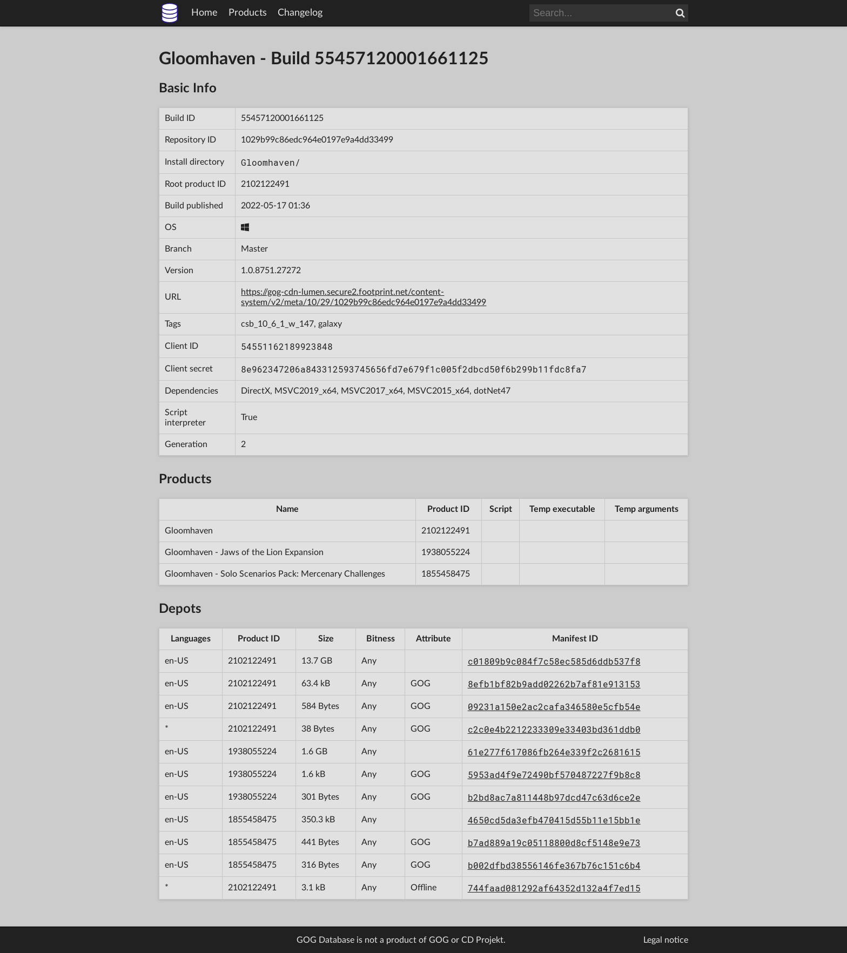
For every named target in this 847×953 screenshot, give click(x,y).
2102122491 (265, 184)
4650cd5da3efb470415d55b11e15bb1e (554, 820)
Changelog (300, 13)
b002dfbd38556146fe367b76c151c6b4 (554, 865)
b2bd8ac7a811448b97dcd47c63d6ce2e (554, 797)
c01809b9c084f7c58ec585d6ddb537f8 (554, 661)
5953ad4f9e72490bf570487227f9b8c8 (554, 774)
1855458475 (445, 574)
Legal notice (665, 940)
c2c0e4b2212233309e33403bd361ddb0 (554, 729)
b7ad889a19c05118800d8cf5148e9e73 (554, 842)
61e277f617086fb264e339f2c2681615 (554, 752)
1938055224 (445, 552)
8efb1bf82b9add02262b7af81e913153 (554, 684)
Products (247, 13)
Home (204, 13)
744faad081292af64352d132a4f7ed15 (554, 888)
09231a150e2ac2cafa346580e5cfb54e (554, 706)
